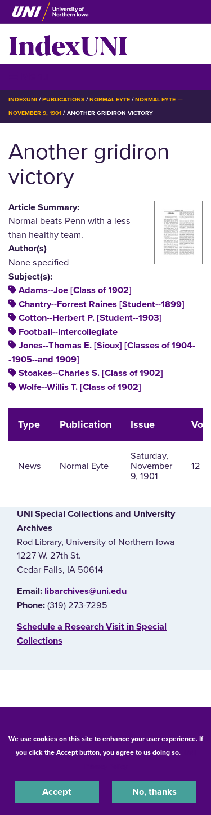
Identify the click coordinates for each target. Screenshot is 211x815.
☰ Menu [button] (28, 76)
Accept (56, 792)
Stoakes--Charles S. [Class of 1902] (91, 373)
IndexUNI (68, 44)
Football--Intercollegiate (68, 332)
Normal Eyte (109, 99)
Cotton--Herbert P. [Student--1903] (90, 318)
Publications (63, 99)
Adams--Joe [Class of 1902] (75, 290)
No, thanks (154, 792)
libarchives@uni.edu (85, 591)
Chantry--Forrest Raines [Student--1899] (102, 304)
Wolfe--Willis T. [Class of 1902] (80, 387)
